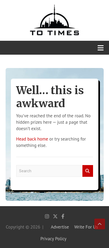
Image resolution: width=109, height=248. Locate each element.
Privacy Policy (53, 239)
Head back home (32, 139)
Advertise (60, 227)
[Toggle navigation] (101, 48)
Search (87, 171)
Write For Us (86, 227)
